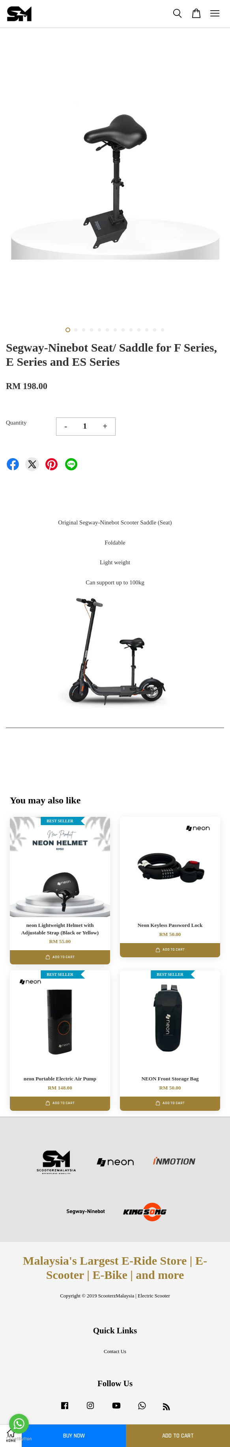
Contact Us (115, 1351)
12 (154, 330)
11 (146, 330)
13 (162, 330)
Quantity (16, 422)
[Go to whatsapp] (19, 1424)
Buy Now (74, 1436)
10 (139, 330)
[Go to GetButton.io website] (19, 1438)
